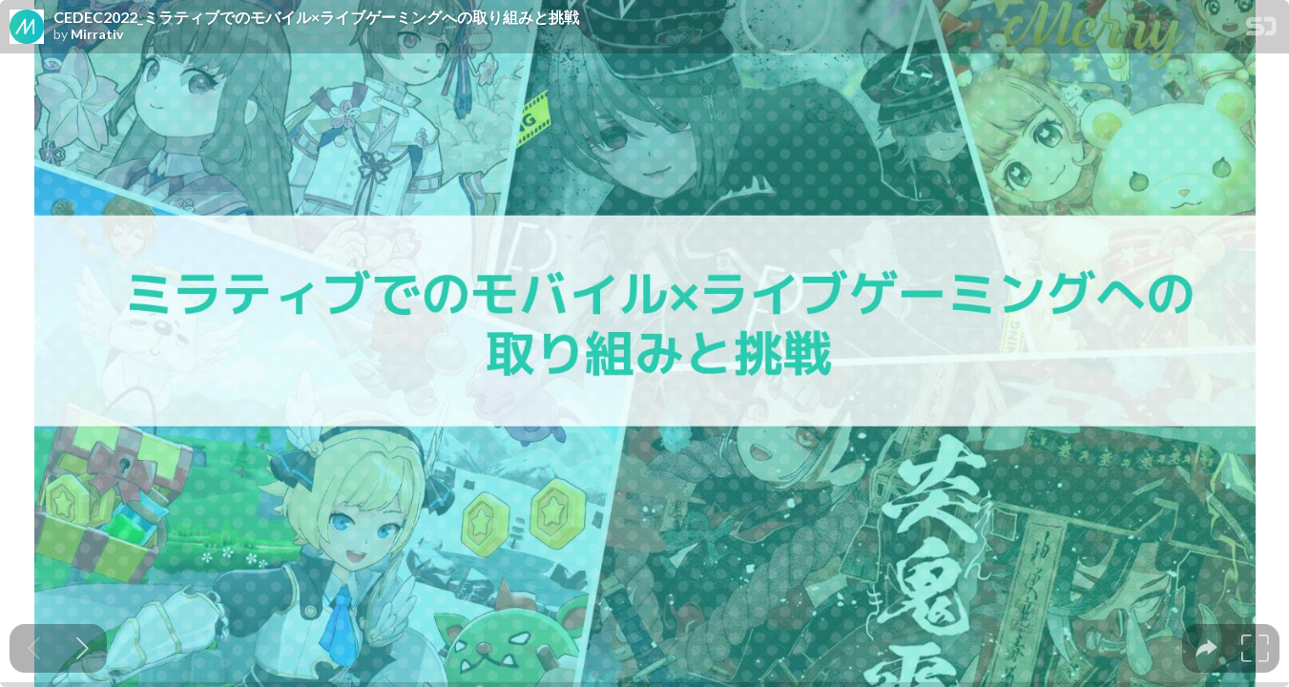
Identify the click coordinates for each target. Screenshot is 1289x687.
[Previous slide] (33, 648)
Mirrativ (97, 34)
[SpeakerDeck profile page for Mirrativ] (27, 28)
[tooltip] (1206, 648)
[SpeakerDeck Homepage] (1261, 30)
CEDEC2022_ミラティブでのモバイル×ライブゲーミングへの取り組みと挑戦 (316, 17)
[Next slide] (82, 648)
